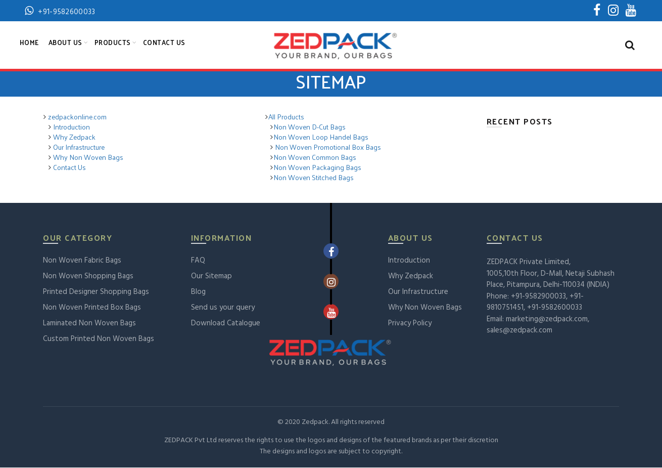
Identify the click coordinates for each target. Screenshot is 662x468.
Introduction (71, 127)
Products (112, 43)
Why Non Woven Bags (87, 157)
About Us (65, 43)
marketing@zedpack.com (547, 320)
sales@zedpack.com (519, 331)
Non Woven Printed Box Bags (92, 308)
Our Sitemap (211, 277)
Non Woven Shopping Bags (88, 277)
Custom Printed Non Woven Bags (98, 339)
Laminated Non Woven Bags (89, 324)
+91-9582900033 (538, 297)
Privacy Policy (410, 324)
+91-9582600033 (554, 308)
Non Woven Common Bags (314, 157)
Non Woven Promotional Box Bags (327, 147)
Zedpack (315, 423)
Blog (198, 292)
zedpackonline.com (77, 117)
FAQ (198, 261)
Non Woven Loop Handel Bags (320, 137)
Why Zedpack (74, 137)
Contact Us (164, 43)
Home (29, 43)
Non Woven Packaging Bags (317, 167)
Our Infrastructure (78, 147)
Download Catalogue (225, 324)
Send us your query (223, 308)
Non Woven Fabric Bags (82, 261)
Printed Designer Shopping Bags (96, 292)
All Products (286, 117)
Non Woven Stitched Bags (313, 178)
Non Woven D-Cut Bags (309, 127)
